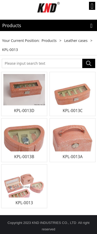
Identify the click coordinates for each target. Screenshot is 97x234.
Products (48, 40)
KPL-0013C (73, 110)
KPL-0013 (24, 203)
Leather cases (75, 40)
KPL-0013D (24, 110)
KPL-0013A (73, 156)
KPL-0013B (24, 156)
